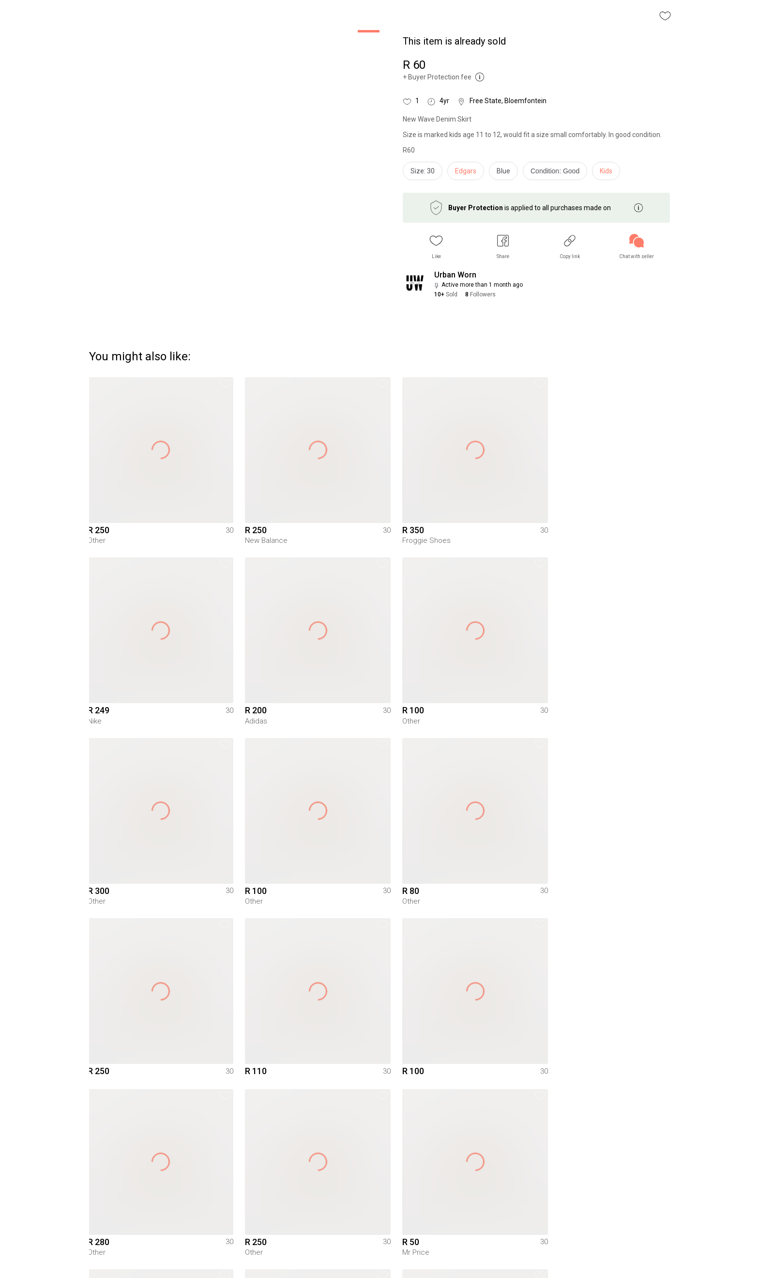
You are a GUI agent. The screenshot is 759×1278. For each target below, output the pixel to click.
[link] (636, 247)
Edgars (465, 171)
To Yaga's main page (379, 1257)
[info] (557, 173)
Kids (606, 171)
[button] (436, 247)
